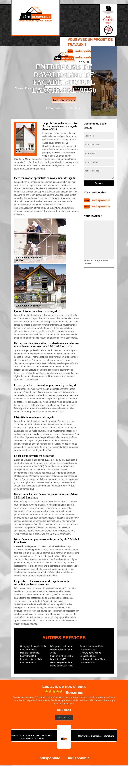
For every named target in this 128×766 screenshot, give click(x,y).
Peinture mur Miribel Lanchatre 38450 (29, 654)
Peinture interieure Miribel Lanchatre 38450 (92, 648)
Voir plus (64, 717)
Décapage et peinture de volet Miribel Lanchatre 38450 (62, 649)
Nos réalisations (64, 100)
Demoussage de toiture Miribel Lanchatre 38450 (61, 664)
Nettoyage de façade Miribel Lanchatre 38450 (33, 648)
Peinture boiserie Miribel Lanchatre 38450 (31, 661)
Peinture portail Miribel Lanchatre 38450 (90, 654)
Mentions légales (33, 738)
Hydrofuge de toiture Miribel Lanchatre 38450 (93, 661)
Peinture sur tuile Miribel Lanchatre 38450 (61, 657)
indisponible (101, 200)
